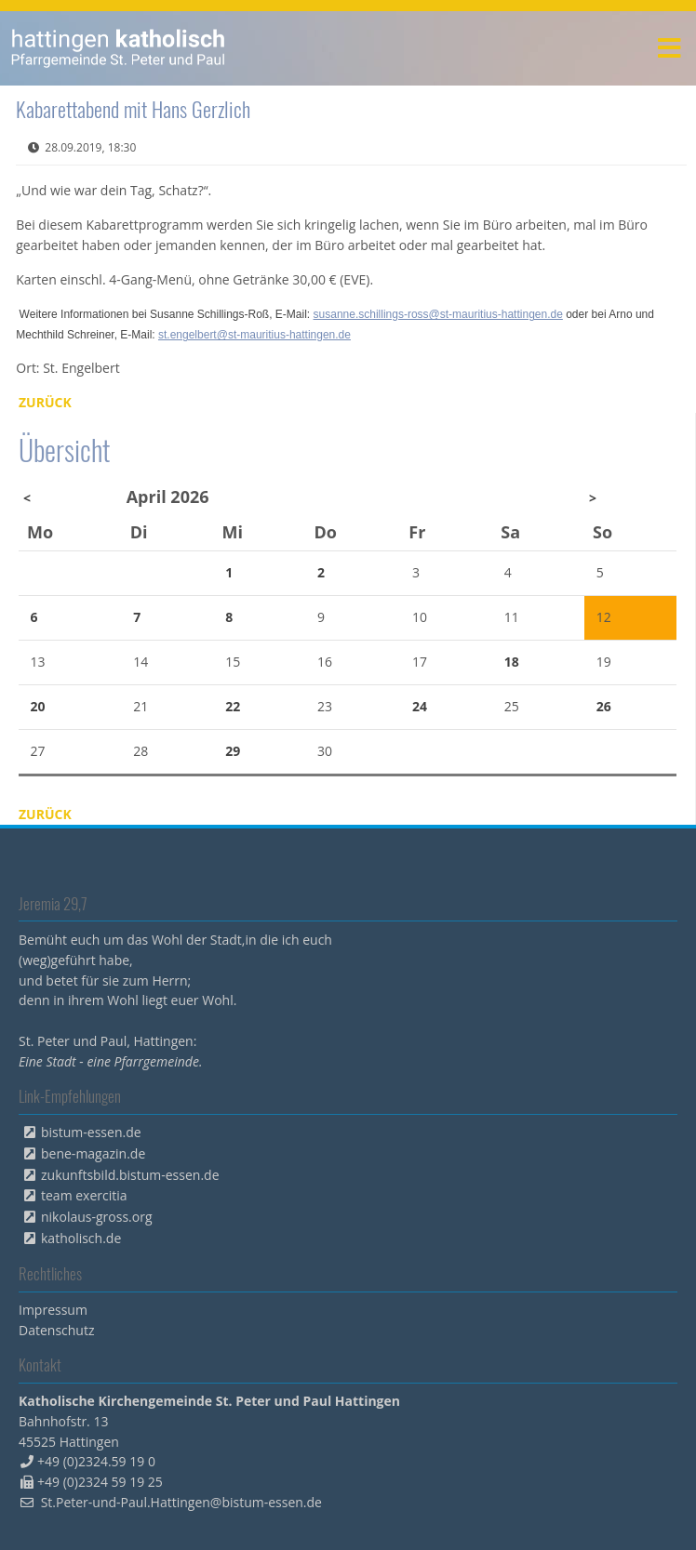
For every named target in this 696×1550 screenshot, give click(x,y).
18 (511, 661)
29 (232, 751)
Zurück (45, 402)
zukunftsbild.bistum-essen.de (130, 1175)
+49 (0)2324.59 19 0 (96, 1461)
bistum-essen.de (91, 1132)
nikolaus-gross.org (97, 1216)
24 (419, 706)
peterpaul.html (118, 48)
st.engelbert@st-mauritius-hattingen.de (254, 334)
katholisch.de (81, 1238)
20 (38, 706)
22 (232, 706)
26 (603, 706)
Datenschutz (56, 1330)
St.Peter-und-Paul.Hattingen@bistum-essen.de (181, 1502)
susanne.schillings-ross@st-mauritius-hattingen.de (438, 314)
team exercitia (84, 1195)
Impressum (53, 1309)
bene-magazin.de (93, 1153)
